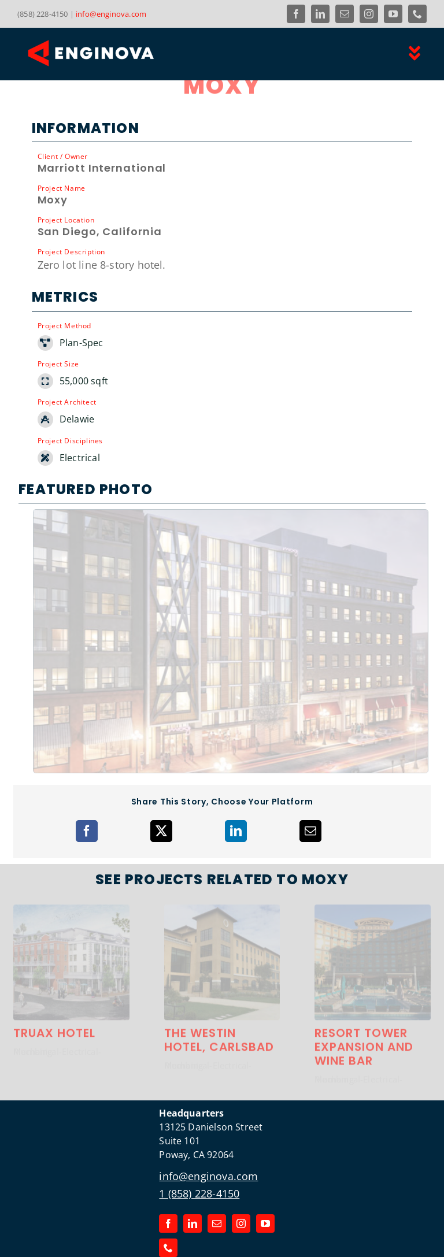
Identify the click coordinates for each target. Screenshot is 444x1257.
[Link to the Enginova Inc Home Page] (116, 53)
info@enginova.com (111, 14)
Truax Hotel (54, 1008)
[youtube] (393, 14)
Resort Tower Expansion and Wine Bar (363, 1022)
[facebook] (296, 14)
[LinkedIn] (236, 800)
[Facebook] (87, 800)
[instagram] (369, 14)
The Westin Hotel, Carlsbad (219, 1015)
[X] (161, 800)
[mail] (344, 14)
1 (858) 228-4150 (199, 1162)
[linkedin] (320, 14)
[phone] (417, 14)
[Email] (310, 800)
